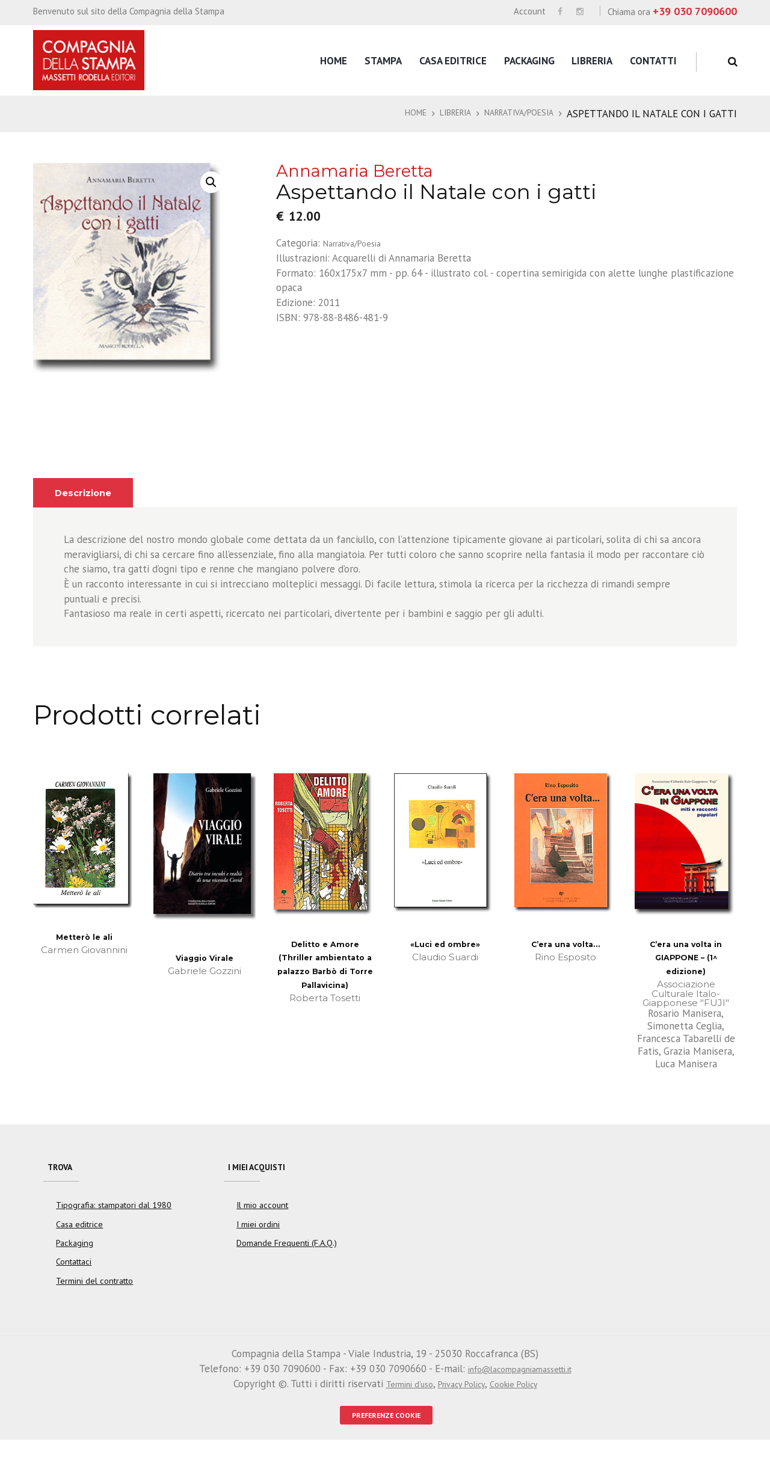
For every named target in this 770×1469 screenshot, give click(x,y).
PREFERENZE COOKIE (386, 1441)
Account (530, 11)
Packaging (529, 60)
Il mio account (262, 1229)
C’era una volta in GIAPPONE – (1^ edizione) (686, 971)
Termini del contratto (94, 1304)
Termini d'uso (398, 1407)
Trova (64, 1184)
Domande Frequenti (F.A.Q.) (286, 1267)
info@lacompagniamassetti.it (519, 1393)
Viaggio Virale (204, 971)
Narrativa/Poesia (531, 113)
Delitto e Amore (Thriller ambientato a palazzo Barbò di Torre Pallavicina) (325, 985)
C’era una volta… (565, 957)
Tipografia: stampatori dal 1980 (113, 1229)
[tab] (89, 506)
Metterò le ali (85, 949)
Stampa (383, 60)
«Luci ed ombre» (445, 957)
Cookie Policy (524, 1407)
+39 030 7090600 (695, 11)
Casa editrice (453, 60)
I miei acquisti (264, 1184)
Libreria (591, 60)
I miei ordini (258, 1249)
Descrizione (89, 505)
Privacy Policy (461, 1407)
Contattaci (74, 1286)
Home (333, 60)
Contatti (653, 60)
